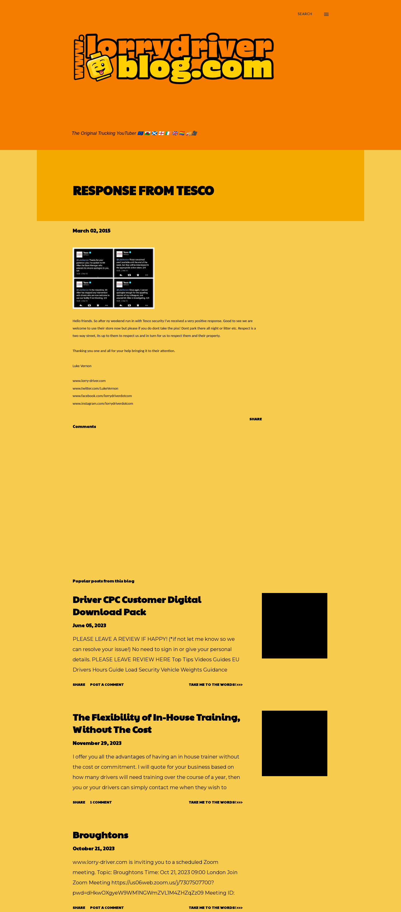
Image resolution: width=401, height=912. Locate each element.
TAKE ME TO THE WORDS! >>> (215, 684)
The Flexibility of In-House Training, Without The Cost (156, 722)
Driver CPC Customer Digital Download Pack (137, 605)
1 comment (101, 802)
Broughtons (100, 834)
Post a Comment (107, 684)
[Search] (305, 14)
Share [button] (255, 418)
